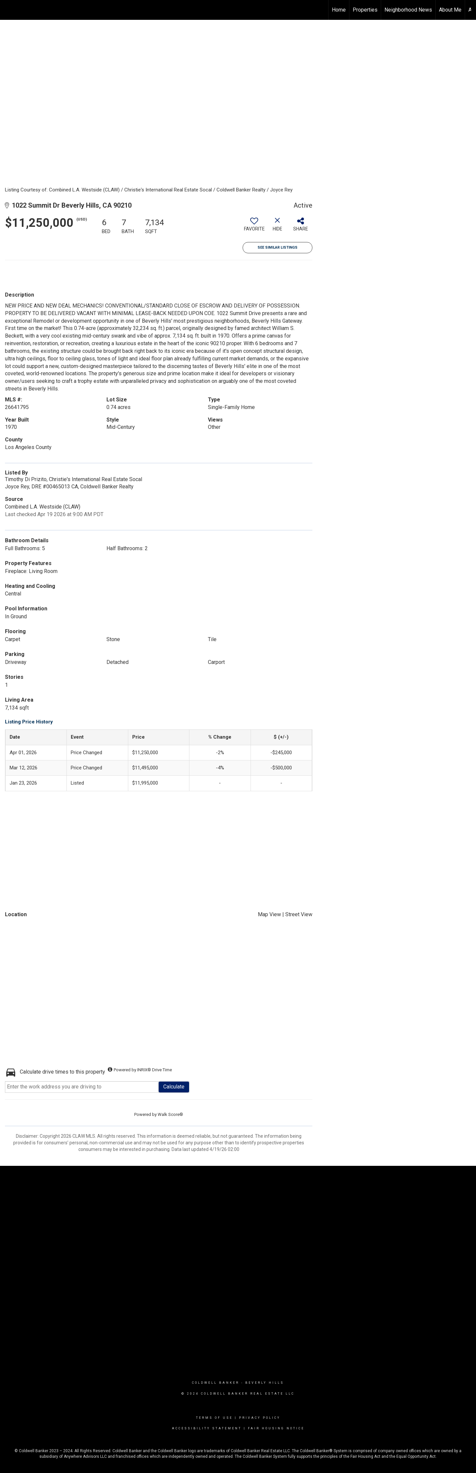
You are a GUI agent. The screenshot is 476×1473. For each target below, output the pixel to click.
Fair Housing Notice (276, 1428)
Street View (298, 914)
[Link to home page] (8, 10)
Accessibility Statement (207, 1428)
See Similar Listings (278, 247)
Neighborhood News (408, 10)
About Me (450, 10)
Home (339, 10)
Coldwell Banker (215, 1382)
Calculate (173, 1087)
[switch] (254, 227)
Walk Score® (170, 1114)
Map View (269, 914)
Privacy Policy (259, 1417)
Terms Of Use (214, 1417)
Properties (365, 10)
